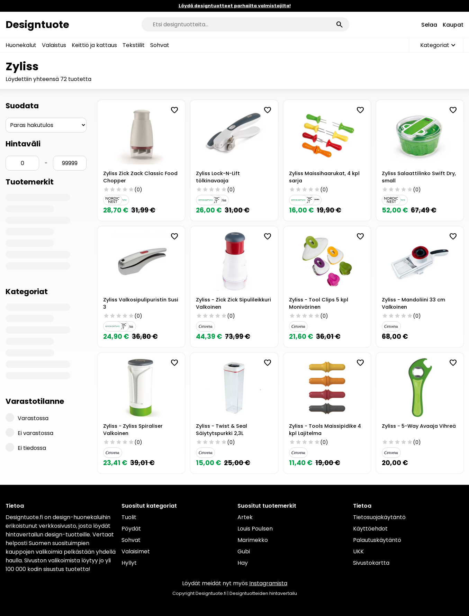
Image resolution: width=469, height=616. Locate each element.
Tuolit (128, 517)
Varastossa (27, 417)
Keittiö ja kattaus (94, 45)
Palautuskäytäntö (377, 540)
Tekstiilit (134, 45)
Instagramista (268, 583)
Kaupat (453, 25)
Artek (245, 517)
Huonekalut (21, 45)
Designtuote (37, 24)
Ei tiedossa (26, 447)
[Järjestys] (46, 125)
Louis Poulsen (255, 529)
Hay (242, 563)
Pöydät (131, 529)
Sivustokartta (371, 563)
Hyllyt (129, 563)
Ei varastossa (29, 432)
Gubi (243, 551)
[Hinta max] (70, 163)
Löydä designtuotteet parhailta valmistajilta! (235, 6)
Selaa (429, 25)
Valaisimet (135, 551)
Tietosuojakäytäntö (379, 517)
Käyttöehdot (370, 529)
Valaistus (54, 45)
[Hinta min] (22, 163)
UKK (358, 551)
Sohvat (159, 45)
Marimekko (252, 540)
